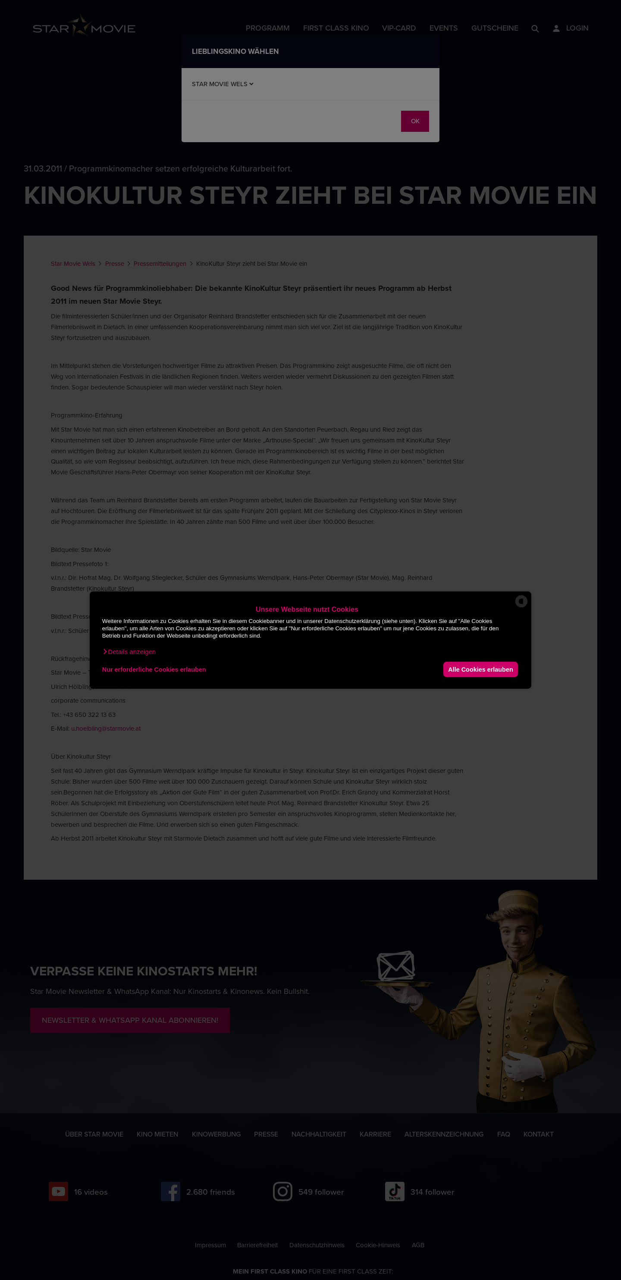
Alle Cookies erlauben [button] (480, 669)
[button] (129, 651)
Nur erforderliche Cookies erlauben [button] (154, 669)
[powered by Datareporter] (521, 606)
